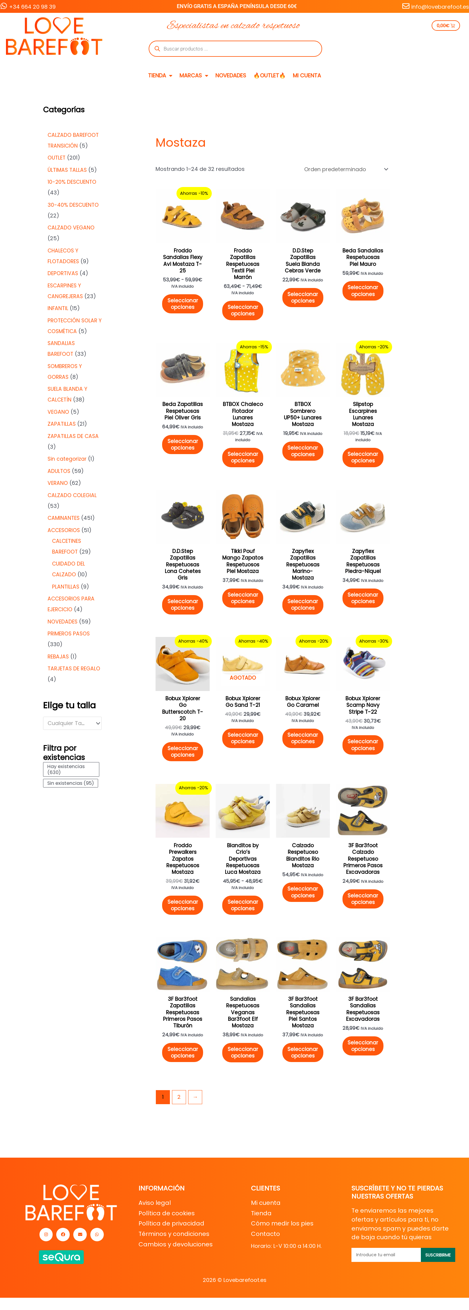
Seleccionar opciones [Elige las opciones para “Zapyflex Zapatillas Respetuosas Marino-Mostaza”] (303, 613)
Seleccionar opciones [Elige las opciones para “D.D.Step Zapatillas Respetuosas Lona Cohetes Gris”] (183, 613)
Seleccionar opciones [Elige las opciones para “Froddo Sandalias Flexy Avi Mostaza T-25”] (183, 306)
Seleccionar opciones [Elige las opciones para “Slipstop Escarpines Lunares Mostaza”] (364, 462)
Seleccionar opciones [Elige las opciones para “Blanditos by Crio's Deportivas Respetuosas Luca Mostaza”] (243, 919)
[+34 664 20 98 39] (3, 6)
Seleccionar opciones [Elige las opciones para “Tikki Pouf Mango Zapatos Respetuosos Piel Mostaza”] (243, 613)
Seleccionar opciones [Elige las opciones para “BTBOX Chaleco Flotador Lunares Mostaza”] (243, 462)
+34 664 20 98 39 (32, 6)
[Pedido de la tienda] (346, 169)
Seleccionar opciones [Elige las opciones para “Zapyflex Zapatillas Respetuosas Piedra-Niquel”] (364, 606)
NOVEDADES (230, 75)
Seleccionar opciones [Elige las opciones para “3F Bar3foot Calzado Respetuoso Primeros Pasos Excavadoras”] (364, 912)
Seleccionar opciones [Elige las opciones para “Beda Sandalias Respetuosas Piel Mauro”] (364, 293)
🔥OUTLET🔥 (269, 75)
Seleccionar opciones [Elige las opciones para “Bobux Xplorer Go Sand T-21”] (243, 748)
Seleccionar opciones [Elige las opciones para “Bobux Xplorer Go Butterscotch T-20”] (183, 762)
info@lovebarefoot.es (440, 6)
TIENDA (160, 75)
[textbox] (69, 723)
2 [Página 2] (179, 1114)
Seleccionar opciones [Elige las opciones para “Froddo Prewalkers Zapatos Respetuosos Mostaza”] (183, 919)
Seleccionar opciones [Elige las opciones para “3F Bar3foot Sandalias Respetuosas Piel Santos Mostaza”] (303, 1069)
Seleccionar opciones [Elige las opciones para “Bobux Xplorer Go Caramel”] (303, 748)
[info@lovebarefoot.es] (405, 6)
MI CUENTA (307, 75)
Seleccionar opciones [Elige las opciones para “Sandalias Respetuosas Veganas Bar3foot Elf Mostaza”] (243, 1069)
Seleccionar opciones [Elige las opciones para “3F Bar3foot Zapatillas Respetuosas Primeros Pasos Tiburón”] (183, 1069)
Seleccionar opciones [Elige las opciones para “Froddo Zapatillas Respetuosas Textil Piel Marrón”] (243, 313)
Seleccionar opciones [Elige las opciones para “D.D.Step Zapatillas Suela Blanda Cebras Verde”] (303, 299)
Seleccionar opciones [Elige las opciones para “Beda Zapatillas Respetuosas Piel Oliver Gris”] (183, 449)
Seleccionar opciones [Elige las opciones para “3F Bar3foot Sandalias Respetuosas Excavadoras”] (364, 1062)
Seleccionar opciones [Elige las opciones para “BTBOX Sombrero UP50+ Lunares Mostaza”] (303, 456)
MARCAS (193, 75)
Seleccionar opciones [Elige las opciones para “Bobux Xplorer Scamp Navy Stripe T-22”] (364, 755)
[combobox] (72, 723)
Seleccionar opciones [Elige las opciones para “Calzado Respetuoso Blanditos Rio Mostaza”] (303, 906)
